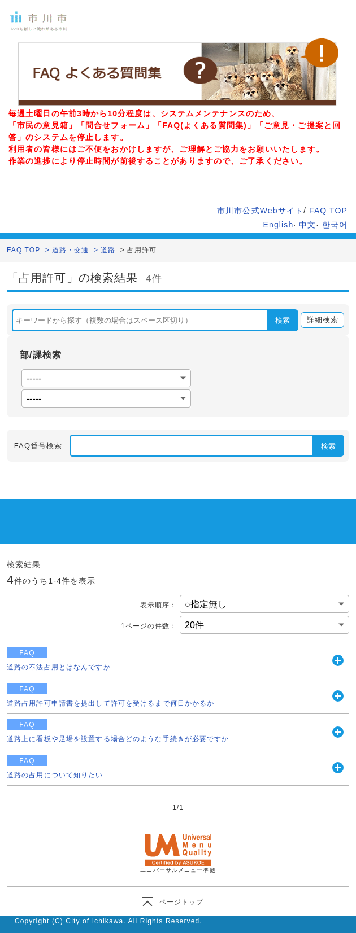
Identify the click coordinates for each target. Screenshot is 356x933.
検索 (282, 320)
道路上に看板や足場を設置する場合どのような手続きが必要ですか (118, 739)
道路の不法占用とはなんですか (59, 667)
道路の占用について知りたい (55, 775)
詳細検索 (319, 320)
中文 (307, 224)
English (278, 224)
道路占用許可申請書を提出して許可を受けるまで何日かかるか (110, 703)
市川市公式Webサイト (260, 210)
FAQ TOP (328, 210)
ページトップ (181, 902)
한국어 (335, 224)
